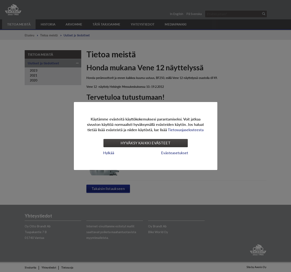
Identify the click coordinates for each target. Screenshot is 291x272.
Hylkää (108, 152)
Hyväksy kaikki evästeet (145, 143)
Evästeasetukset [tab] (174, 152)
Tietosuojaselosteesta (186, 129)
